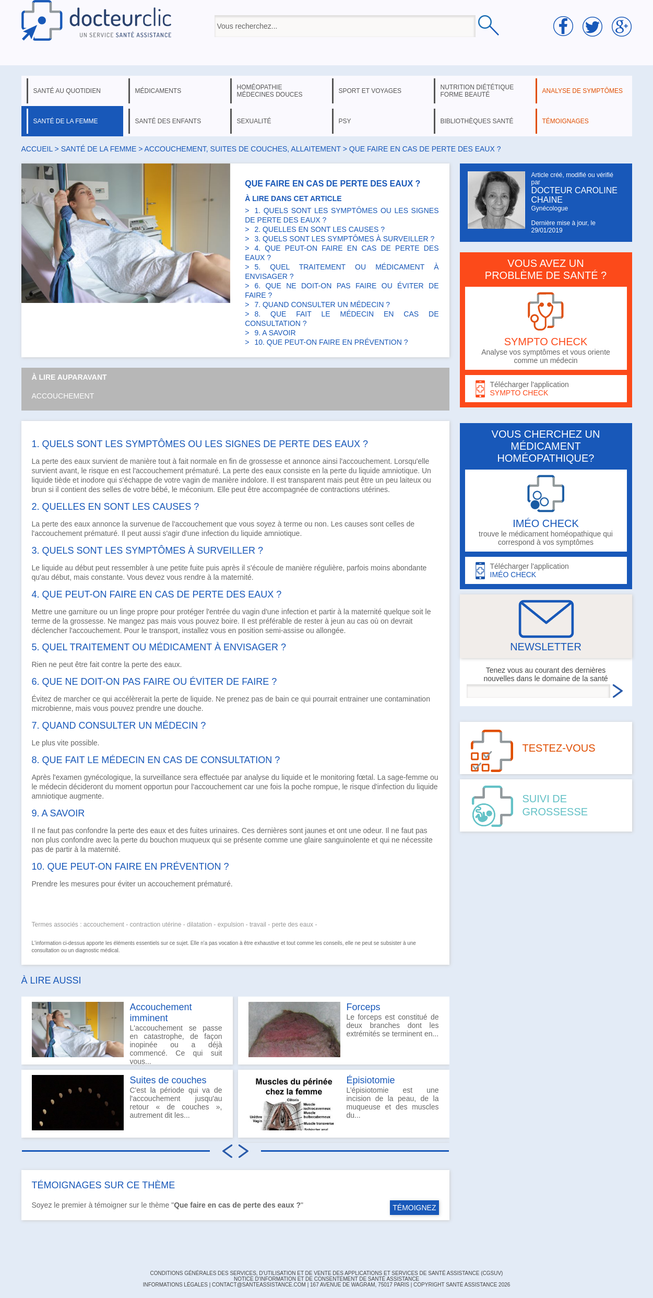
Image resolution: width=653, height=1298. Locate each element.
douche (189, 708)
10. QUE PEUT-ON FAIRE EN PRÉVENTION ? (331, 342)
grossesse (265, 461)
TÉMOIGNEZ (414, 1207)
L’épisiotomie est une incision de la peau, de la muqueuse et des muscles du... (343, 1102)
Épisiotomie (371, 1080)
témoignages (565, 121)
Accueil (37, 149)
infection (215, 533)
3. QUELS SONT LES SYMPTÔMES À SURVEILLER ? (344, 239)
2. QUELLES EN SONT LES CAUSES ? (319, 229)
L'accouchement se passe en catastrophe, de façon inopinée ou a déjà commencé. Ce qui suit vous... (127, 1033)
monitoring (337, 777)
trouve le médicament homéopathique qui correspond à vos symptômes (546, 510)
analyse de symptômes (582, 91)
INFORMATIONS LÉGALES (175, 1285)
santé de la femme (65, 121)
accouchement (171, 884)
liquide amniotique (388, 470)
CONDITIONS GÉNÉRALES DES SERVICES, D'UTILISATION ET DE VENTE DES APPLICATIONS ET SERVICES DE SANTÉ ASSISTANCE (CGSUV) (326, 1273)
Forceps (364, 1007)
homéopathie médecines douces (270, 91)
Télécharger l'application (546, 388)
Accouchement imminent (161, 1012)
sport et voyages (370, 91)
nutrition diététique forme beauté (477, 91)
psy (345, 121)
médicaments (158, 91)
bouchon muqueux (180, 840)
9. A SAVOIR (274, 333)
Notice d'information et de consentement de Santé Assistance (326, 1279)
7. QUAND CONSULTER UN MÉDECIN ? (322, 304)
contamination (407, 699)
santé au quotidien (67, 91)
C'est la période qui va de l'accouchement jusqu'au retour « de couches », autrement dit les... (127, 1102)
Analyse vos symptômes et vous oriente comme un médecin (546, 328)
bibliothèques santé (477, 121)
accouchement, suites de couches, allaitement (243, 149)
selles (111, 489)
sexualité (254, 121)
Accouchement (63, 396)
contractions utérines (354, 489)
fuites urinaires (214, 830)
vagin (191, 480)
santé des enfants (168, 121)
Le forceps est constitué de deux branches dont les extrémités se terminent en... (343, 1029)
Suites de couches (168, 1080)
